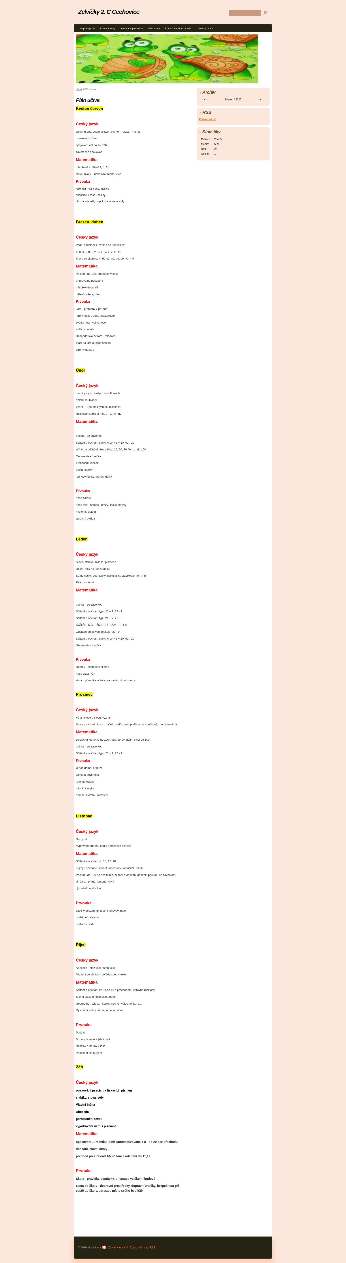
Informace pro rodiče (131, 28)
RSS (152, 1247)
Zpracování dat (139, 1247)
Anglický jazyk (87, 28)
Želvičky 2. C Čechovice (108, 11)
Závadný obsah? (118, 1247)
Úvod (79, 89)
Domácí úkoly (107, 28)
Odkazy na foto (205, 28)
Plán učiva (154, 28)
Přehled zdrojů (207, 119)
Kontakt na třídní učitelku (178, 28)
